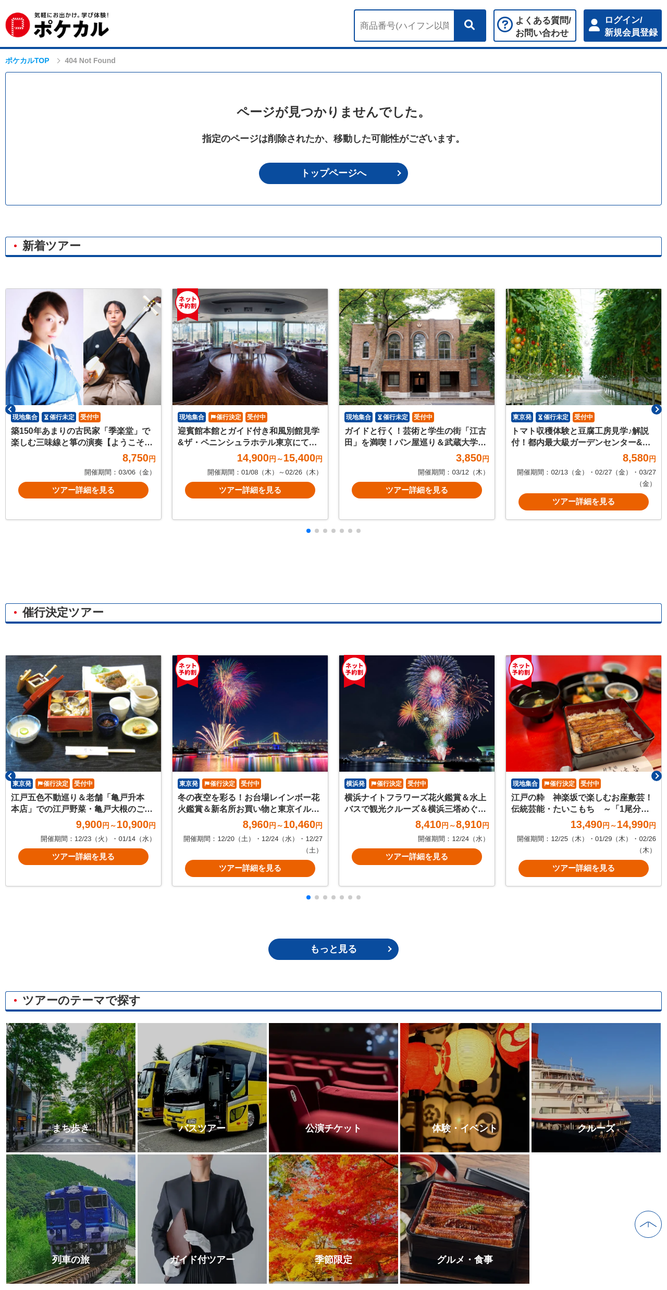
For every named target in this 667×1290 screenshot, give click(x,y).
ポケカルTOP (27, 60)
